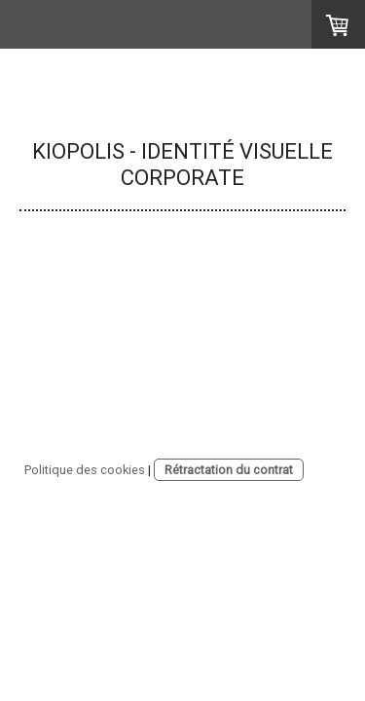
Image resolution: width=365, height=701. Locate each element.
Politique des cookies (84, 469)
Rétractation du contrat (228, 469)
